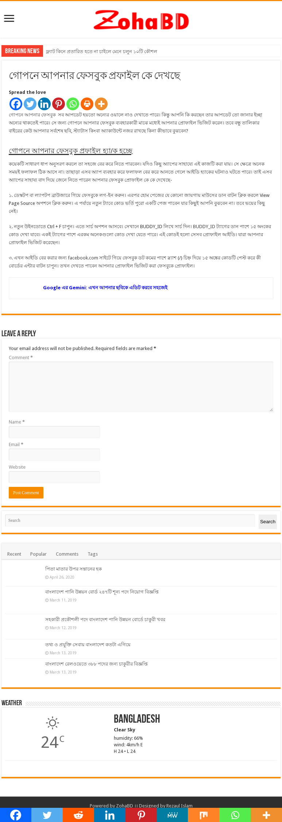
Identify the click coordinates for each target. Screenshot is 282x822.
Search (267, 521)
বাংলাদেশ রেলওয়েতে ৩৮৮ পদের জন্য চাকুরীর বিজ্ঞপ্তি (96, 664)
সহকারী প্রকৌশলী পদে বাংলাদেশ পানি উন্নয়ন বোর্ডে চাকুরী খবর (105, 619)
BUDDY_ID (204, 226)
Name (17, 422)
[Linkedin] (44, 104)
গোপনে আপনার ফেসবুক (33, 115)
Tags (93, 554)
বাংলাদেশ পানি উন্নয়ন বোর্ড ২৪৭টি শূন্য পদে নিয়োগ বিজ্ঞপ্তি (102, 592)
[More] (101, 104)
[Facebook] (15, 104)
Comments (67, 554)
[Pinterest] (58, 104)
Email (16, 444)
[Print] (87, 104)
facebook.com (83, 258)
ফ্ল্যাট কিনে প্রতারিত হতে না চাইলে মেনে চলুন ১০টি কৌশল (101, 51)
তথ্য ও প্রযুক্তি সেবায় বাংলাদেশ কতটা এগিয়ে (88, 644)
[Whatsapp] (72, 104)
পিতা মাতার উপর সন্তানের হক (73, 569)
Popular (38, 554)
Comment (21, 357)
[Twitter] (30, 104)
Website (17, 467)
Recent (14, 554)
